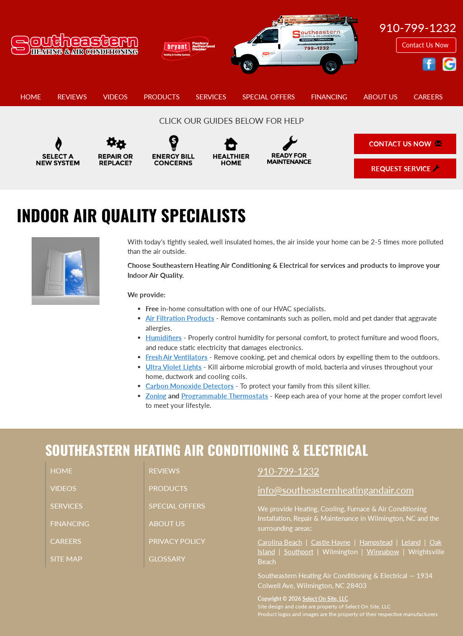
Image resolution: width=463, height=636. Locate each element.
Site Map (77, 566)
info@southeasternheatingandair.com (336, 490)
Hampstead (375, 542)
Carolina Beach (280, 542)
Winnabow (383, 551)
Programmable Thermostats (224, 396)
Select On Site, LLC (325, 598)
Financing (329, 97)
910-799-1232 (288, 471)
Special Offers (268, 97)
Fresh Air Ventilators (177, 357)
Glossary (178, 566)
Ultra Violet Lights (174, 367)
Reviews (72, 97)
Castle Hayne (330, 542)
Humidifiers (164, 337)
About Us (380, 97)
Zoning (156, 396)
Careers (428, 97)
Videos (115, 97)
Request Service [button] (405, 168)
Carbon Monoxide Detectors (190, 386)
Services (211, 97)
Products (162, 97)
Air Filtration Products (180, 318)
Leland (411, 542)
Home (30, 97)
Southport (298, 551)
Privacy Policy (189, 547)
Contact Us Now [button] (426, 45)
